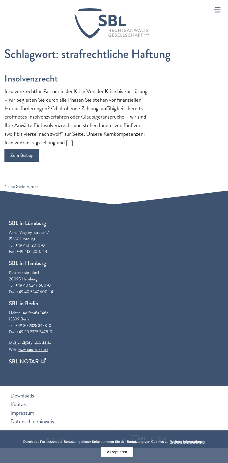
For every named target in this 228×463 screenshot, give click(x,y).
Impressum (22, 412)
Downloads (22, 395)
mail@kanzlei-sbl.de (34, 343)
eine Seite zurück (21, 186)
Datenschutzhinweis (32, 421)
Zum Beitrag (21, 155)
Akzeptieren (117, 452)
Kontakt (19, 404)
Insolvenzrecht (31, 78)
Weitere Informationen (187, 441)
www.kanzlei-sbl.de (33, 350)
